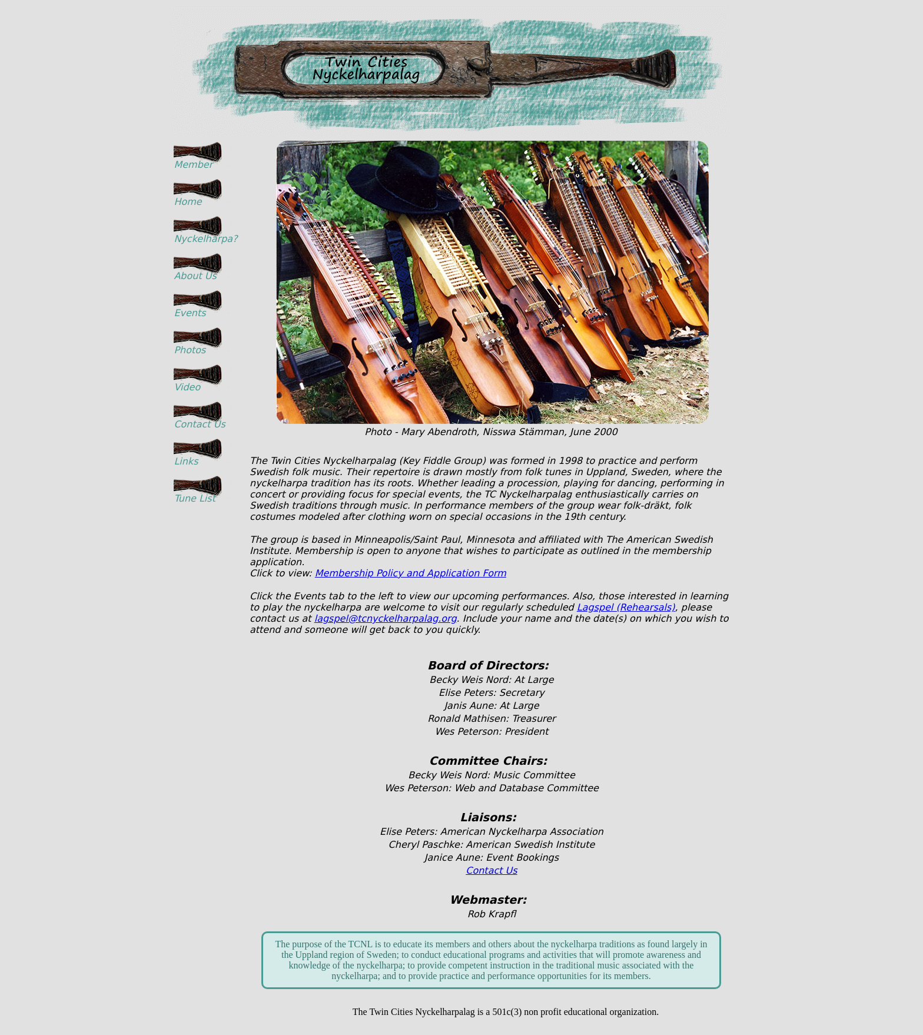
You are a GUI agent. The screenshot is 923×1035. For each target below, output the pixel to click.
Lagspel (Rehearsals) (626, 607)
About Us (195, 275)
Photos (189, 350)
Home (187, 201)
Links (186, 461)
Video (187, 387)
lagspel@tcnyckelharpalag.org (385, 618)
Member (193, 164)
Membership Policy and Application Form (410, 573)
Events (189, 313)
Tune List (194, 498)
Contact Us (199, 424)
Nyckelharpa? (203, 238)
